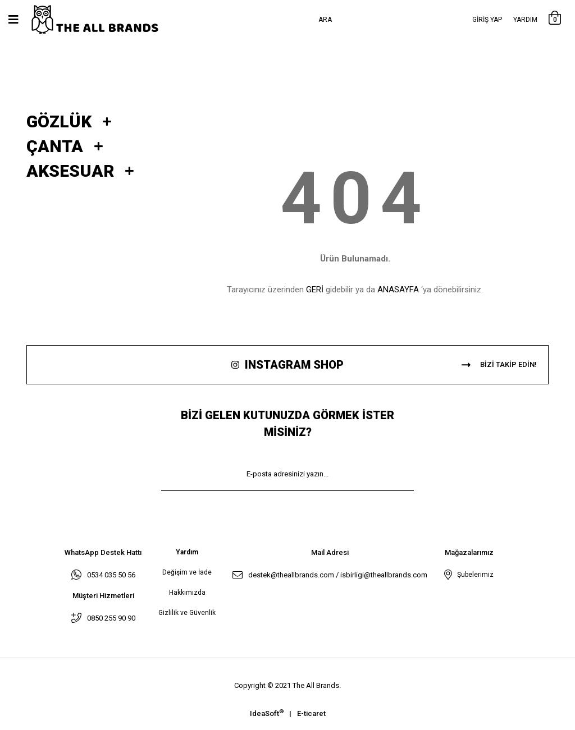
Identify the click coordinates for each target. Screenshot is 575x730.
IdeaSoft (267, 713)
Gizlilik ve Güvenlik (187, 613)
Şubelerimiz (474, 575)
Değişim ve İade (187, 572)
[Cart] (555, 20)
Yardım (525, 20)
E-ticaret (311, 713)
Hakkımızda (187, 592)
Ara (325, 20)
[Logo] (106, 20)
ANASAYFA (398, 289)
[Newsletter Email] (287, 474)
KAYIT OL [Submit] (287, 507)
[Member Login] (487, 20)
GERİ (314, 289)
